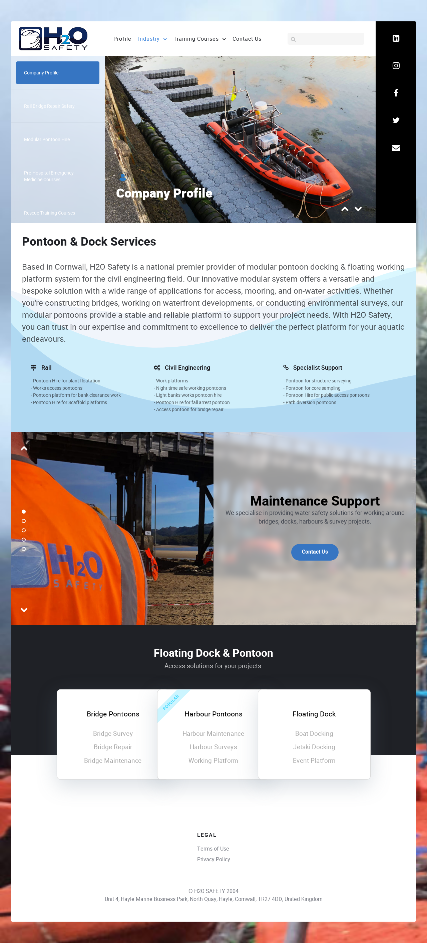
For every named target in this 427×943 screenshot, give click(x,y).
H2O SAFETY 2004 (216, 891)
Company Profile (164, 193)
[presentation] (345, 210)
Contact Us (315, 552)
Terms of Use (213, 849)
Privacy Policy (213, 859)
